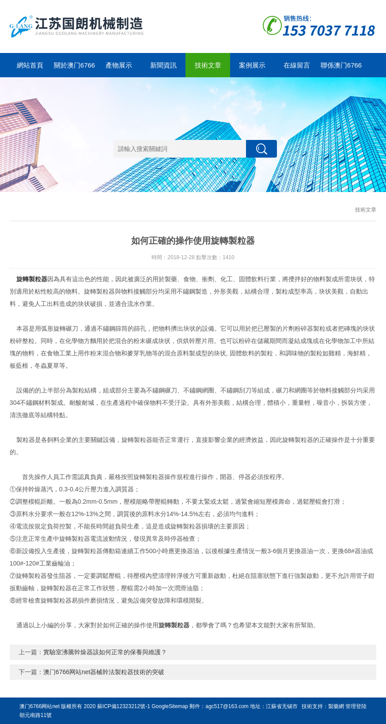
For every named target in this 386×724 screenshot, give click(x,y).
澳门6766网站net (39, 706)
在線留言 (297, 65)
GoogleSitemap (169, 706)
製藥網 (336, 706)
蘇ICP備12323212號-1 (123, 706)
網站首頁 (30, 65)
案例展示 (252, 65)
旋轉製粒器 (31, 279)
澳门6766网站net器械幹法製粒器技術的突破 (104, 671)
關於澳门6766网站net (74, 69)
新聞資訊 (163, 65)
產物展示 (119, 65)
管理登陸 (356, 706)
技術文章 (208, 65)
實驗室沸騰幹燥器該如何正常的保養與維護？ (105, 652)
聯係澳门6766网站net (341, 69)
